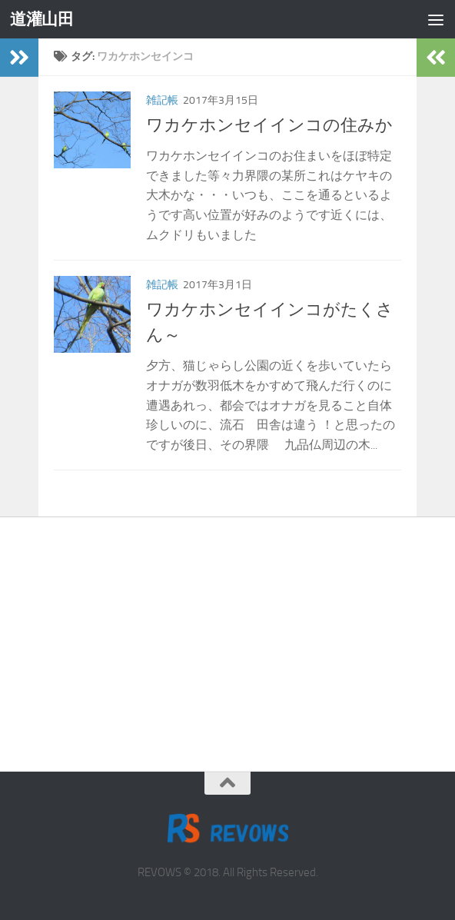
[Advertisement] (227, 632)
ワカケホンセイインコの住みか (269, 125)
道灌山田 (41, 18)
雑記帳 (162, 100)
